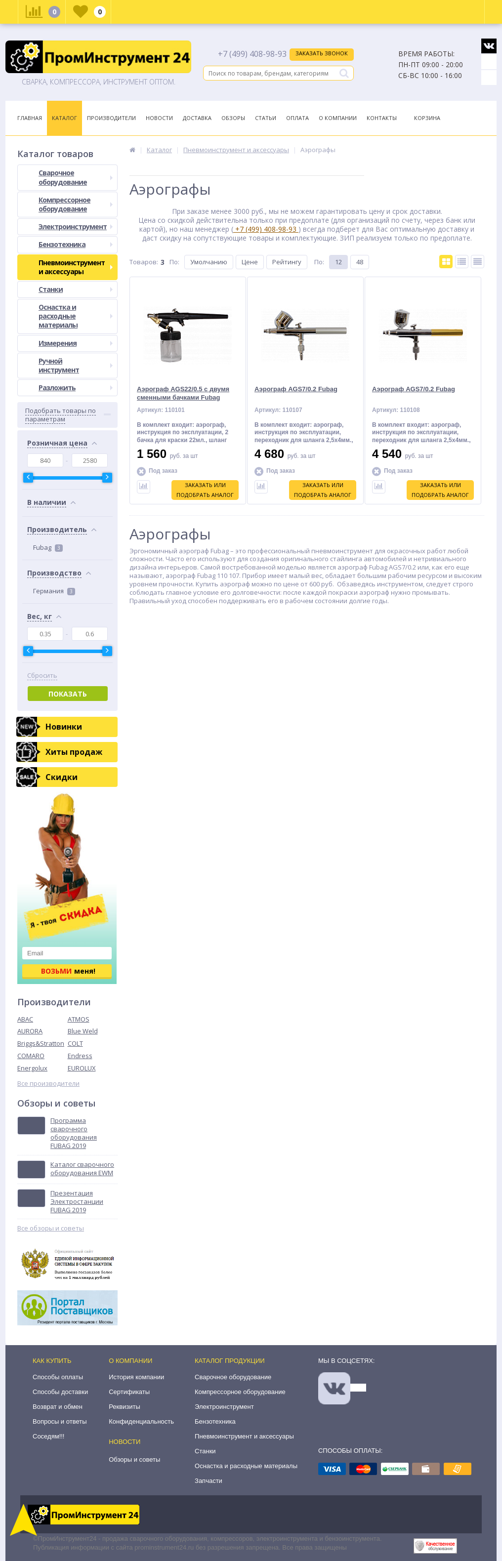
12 (338, 261)
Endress (80, 1055)
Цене (250, 261)
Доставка (197, 118)
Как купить (52, 1360)
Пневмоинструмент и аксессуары (76, 267)
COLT (75, 1043)
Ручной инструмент (76, 365)
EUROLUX (82, 1068)
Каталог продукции (230, 1360)
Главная (29, 118)
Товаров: (143, 261)
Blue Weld (83, 1031)
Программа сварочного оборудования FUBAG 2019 (73, 1133)
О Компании (338, 118)
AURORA (29, 1031)
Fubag (48, 547)
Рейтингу (286, 261)
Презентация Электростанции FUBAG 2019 (76, 1201)
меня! (68, 971)
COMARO (30, 1055)
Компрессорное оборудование (76, 204)
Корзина (427, 118)
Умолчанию (208, 261)
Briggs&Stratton (40, 1043)
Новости (159, 118)
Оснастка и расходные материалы (76, 315)
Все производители (48, 1083)
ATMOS (78, 1019)
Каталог (64, 118)
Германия (54, 590)
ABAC (25, 1019)
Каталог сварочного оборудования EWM (82, 1168)
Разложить (76, 387)
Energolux (32, 1068)
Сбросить (42, 675)
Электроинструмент (76, 226)
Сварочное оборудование (76, 177)
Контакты (382, 118)
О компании (130, 1360)
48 (359, 261)
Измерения (76, 343)
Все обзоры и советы (50, 1228)
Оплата (297, 118)
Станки (76, 289)
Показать (67, 693)
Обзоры (233, 118)
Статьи (265, 118)
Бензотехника (76, 244)
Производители (111, 118)
